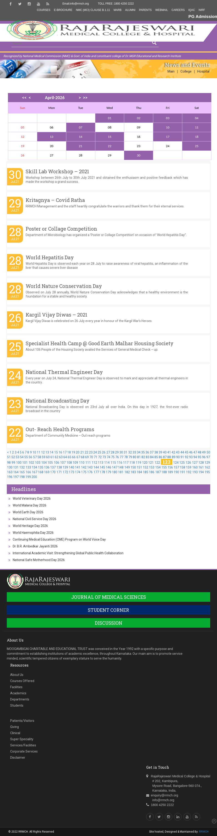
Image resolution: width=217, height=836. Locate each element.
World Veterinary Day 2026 (32, 498)
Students (16, 705)
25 (196, 146)
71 (95, 457)
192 (188, 472)
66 (74, 457)
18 (196, 137)
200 (34, 477)
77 (121, 457)
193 (195, 472)
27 (108, 452)
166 (28, 472)
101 (25, 462)
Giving (14, 727)
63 (61, 457)
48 (199, 452)
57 (35, 457)
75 (113, 457)
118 (132, 462)
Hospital (203, 71)
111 (88, 462)
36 (147, 452)
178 (102, 472)
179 (108, 472)
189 (170, 472)
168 (40, 472)
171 (59, 472)
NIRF (202, 10)
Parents (145, 10)
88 (169, 457)
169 (46, 472)
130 (9, 467)
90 (178, 457)
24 (95, 452)
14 (80, 137)
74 (108, 457)
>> (85, 97)
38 (156, 452)
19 (73, 452)
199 (28, 477)
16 (60, 452)
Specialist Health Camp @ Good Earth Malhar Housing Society (99, 343)
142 (83, 467)
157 (176, 467)
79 (130, 457)
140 (71, 467)
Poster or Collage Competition (61, 228)
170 (53, 472)
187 (158, 472)
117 (125, 462)
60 (48, 457)
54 (22, 457)
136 (46, 467)
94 (195, 457)
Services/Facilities (23, 745)
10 (167, 127)
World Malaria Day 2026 (29, 505)
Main (171, 71)
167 (34, 472)
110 (81, 462)
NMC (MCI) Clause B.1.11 (93, 10)
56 (30, 457)
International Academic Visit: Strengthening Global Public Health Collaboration (68, 553)
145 (102, 467)
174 (77, 472)
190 (176, 472)
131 (16, 467)
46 (191, 452)
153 (151, 467)
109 (75, 462)
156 (170, 467)
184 (139, 472)
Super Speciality (21, 739)
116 (119, 462)
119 (138, 462)
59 (43, 457)
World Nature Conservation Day (64, 286)
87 (165, 457)
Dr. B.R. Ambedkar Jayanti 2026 (35, 546)
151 (139, 467)
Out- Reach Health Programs (60, 429)
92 (186, 457)
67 (78, 457)
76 (117, 457)
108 (69, 462)
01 (109, 118)
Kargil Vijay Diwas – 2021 (56, 314)
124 (176, 462)
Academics (18, 693)
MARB (117, 10)
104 (44, 462)
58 (39, 457)
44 (182, 452)
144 (96, 467)
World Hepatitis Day (50, 257)
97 (208, 457)
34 (139, 452)
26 (104, 452)
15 (109, 137)
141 (77, 467)
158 (182, 467)
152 (145, 467)
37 (151, 452)
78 (126, 457)
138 (59, 467)
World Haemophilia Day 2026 (33, 532)
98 (9, 462)
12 (43, 452)
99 (13, 462)
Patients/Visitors (22, 721)
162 (207, 467)
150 (133, 467)
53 (17, 457)
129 (207, 462)
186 (151, 472)
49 (204, 452)
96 (204, 457)
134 (34, 467)
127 (194, 462)
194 (201, 472)
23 (91, 452)
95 (199, 457)
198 (22, 477)
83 (147, 457)
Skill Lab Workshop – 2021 (57, 171)
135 (40, 467)
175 (83, 472)
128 (201, 462)
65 (69, 457)
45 (186, 452)
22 (109, 146)
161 (201, 467)
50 (208, 452)
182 (127, 472)
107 (63, 462)
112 (94, 462)
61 (52, 457)
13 (51, 137)
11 (196, 127)
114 (107, 462)
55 (26, 457)
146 (108, 467)
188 (164, 472)
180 (114, 472)
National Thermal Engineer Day (64, 372)
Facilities (16, 687)
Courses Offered (22, 681)
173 (71, 472)
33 (134, 452)
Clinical (15, 733)
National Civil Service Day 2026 (34, 519)
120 (145, 462)
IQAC (191, 10)
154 (158, 467)
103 (37, 462)
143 (90, 467)
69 (87, 457)
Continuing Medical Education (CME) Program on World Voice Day (59, 539)
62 (56, 457)
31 (125, 452)
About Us (16, 675)
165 (22, 472)
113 (100, 462)
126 (188, 462)
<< (24, 97)
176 (90, 472)
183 (133, 472)
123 (166, 462)
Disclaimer (17, 757)
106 (56, 462)
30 (138, 155)
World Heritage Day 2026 (30, 526)
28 (112, 452)
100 (19, 462)
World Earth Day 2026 (28, 512)
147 (114, 467)
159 (188, 467)
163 (9, 472)
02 (138, 118)
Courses (43, 10)
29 (117, 452)
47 (195, 452)
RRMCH (204, 831)
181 (120, 472)
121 (151, 462)
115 (113, 462)
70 (91, 457)
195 (207, 472)
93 (191, 457)
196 (9, 477)
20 (77, 452)
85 (156, 457)
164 (16, 472)
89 (173, 457)
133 (28, 467)
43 (178, 452)
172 (65, 472)
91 (182, 457)
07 (80, 127)
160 (195, 467)
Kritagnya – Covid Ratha (55, 200)
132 (22, 467)
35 (143, 452)
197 (16, 477)
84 (152, 457)
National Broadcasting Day (57, 400)
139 (65, 467)
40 (165, 452)
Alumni (130, 10)
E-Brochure (63, 10)
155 (164, 467)
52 (13, 457)
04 (196, 118)
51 (9, 457)
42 (173, 452)
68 (82, 457)
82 (143, 457)
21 (80, 146)
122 (157, 462)
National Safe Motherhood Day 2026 (39, 560)
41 (169, 452)
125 (182, 462)
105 (50, 462)
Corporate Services (24, 751)
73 (104, 457)
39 (160, 452)
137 (53, 467)
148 (120, 467)
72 (100, 457)
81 (139, 457)
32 (130, 452)
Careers (178, 10)
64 (65, 457)
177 (96, 472)
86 (160, 457)
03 (167, 118)
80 (134, 457)
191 (182, 472)
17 (167, 137)
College (186, 71)
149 (127, 467)
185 (145, 472)
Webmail (161, 10)
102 (31, 462)
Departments (19, 699)
